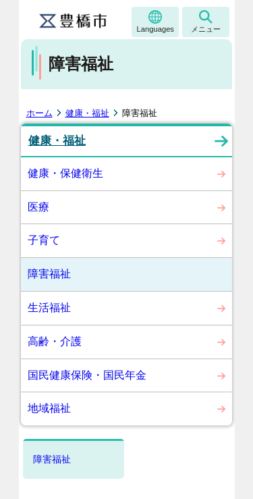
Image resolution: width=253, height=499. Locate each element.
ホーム (39, 113)
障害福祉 (49, 274)
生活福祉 (49, 307)
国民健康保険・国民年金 (87, 375)
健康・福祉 (87, 113)
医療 (38, 207)
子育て (44, 240)
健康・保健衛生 (65, 173)
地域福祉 (49, 408)
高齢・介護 (55, 341)
